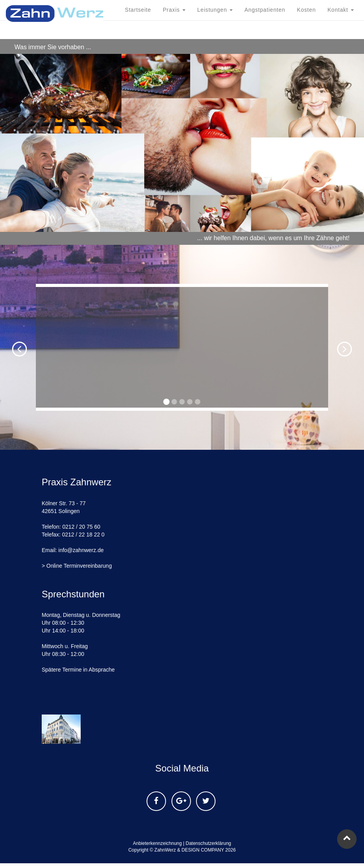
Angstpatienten (264, 39)
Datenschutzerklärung (208, 843)
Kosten (306, 39)
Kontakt (340, 39)
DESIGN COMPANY (203, 850)
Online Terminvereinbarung (79, 566)
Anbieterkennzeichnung (157, 843)
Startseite (138, 39)
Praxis (174, 39)
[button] (11, 347)
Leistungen (215, 39)
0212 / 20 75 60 (81, 527)
